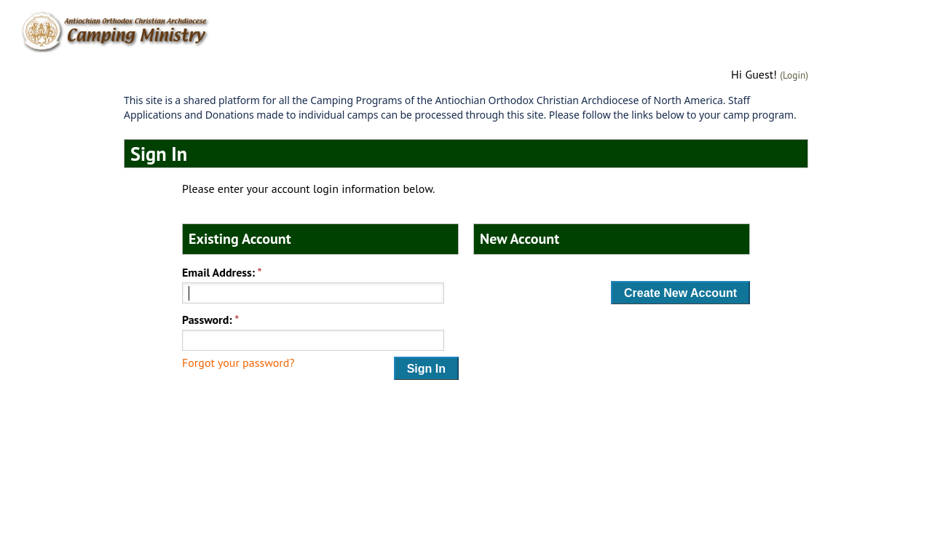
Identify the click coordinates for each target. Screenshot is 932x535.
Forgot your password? (238, 362)
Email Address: (218, 272)
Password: (207, 319)
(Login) (794, 75)
